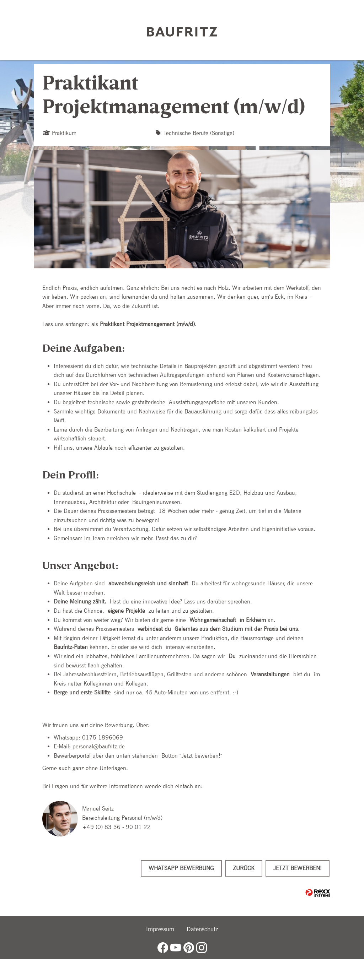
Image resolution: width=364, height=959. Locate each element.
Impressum (160, 929)
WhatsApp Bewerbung (181, 868)
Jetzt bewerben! (297, 868)
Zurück (244, 868)
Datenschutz (202, 929)
